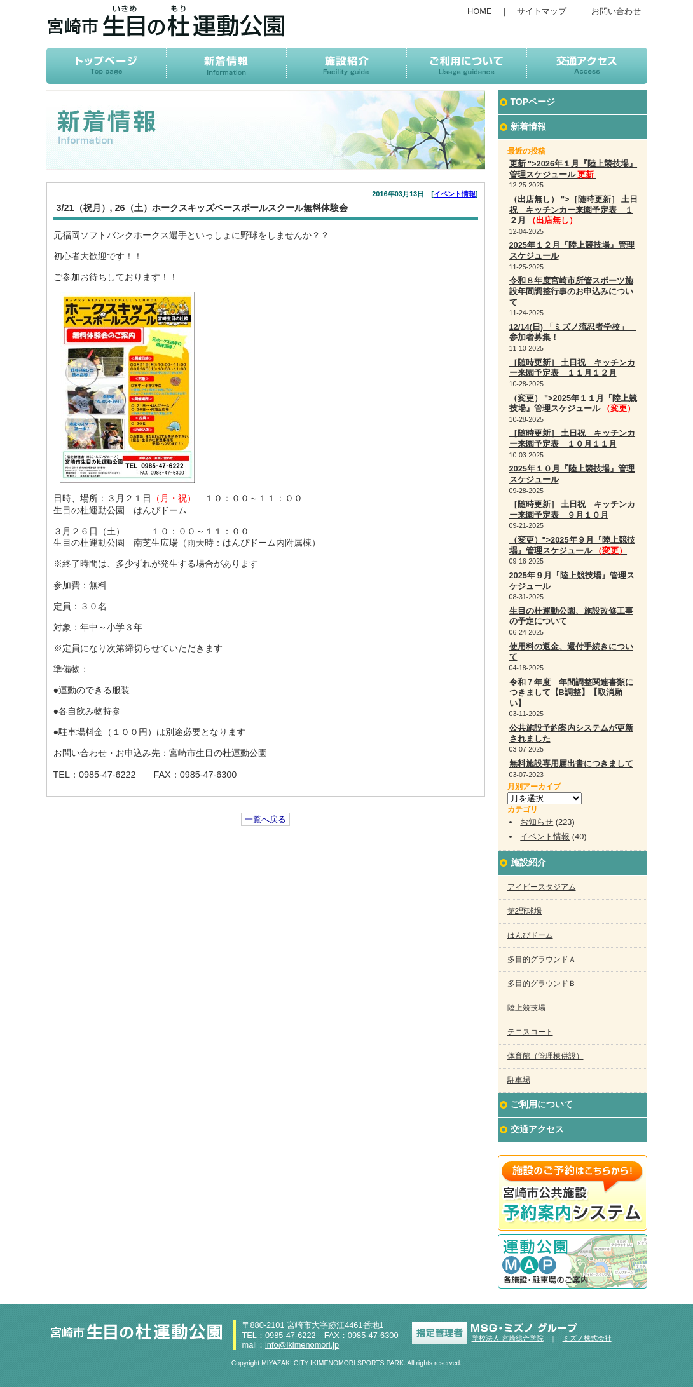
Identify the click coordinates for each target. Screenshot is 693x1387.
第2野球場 (524, 911)
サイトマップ (541, 11)
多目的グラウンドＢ (541, 983)
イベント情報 (455, 194)
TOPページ (533, 102)
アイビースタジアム (541, 887)
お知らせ (536, 822)
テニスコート (530, 1031)
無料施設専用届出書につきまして (571, 763)
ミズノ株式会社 (587, 1338)
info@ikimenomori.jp (302, 1345)
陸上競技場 (526, 1007)
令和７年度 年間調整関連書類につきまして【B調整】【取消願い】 (571, 692)
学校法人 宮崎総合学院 (508, 1338)
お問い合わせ (616, 11)
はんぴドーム (530, 935)
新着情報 (528, 126)
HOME (479, 11)
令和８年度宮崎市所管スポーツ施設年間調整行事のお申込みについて (571, 291)
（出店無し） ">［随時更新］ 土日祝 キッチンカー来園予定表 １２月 (573, 209)
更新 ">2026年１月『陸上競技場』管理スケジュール (573, 169)
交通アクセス (537, 1129)
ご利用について (542, 1104)
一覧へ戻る (265, 819)
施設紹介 (528, 862)
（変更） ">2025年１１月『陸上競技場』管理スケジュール (573, 403)
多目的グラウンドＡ (541, 959)
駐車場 (518, 1080)
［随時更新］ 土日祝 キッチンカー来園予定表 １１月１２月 (572, 368)
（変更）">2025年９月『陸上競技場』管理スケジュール (572, 545)
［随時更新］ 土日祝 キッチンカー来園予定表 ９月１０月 (572, 509)
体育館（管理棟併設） (545, 1056)
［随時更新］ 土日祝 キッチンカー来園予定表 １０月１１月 (572, 438)
